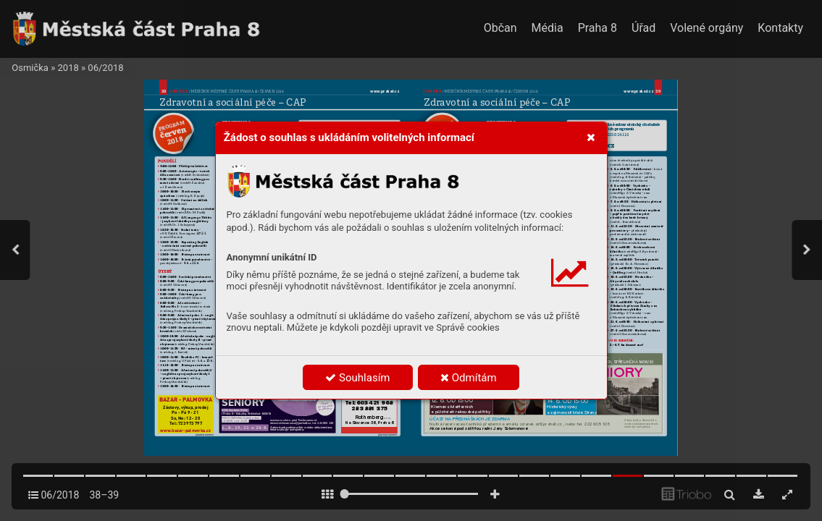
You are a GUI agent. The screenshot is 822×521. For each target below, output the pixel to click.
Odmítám (468, 377)
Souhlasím (357, 377)
